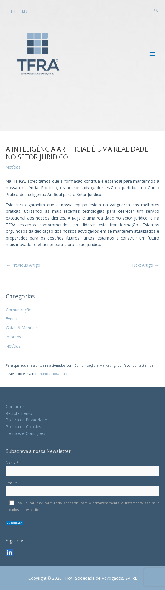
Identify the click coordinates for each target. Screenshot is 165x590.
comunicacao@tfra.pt (52, 373)
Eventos (13, 318)
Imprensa (15, 337)
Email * (82, 488)
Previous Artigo (23, 265)
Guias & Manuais (22, 327)
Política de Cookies (23, 426)
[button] (156, 10)
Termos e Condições (25, 433)
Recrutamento (19, 413)
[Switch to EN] (24, 11)
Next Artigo (145, 265)
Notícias (13, 346)
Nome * (82, 468)
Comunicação (19, 310)
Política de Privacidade (26, 420)
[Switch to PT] (13, 11)
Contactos (15, 406)
